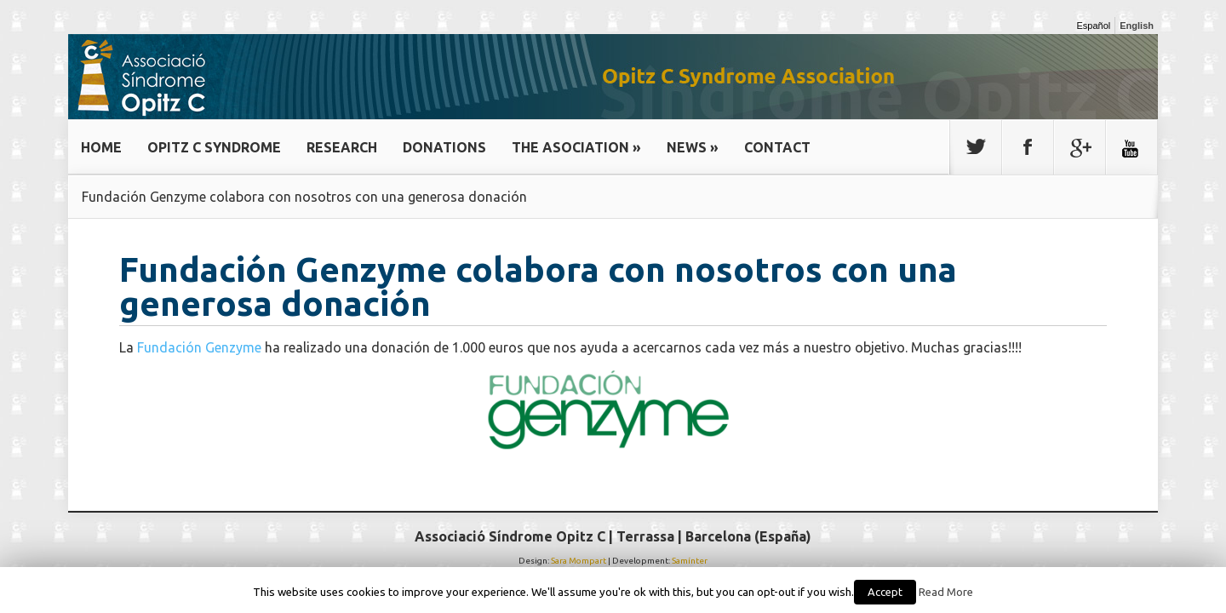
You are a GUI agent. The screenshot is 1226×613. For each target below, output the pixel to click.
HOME (101, 147)
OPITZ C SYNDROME (214, 147)
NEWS (693, 147)
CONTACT (777, 147)
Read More (946, 592)
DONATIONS (444, 147)
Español (1094, 25)
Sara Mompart (578, 560)
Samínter (690, 560)
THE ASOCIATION (576, 147)
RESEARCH (341, 147)
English (1137, 25)
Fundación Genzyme (199, 347)
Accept (885, 592)
